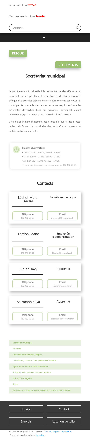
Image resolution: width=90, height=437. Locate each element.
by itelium (40, 435)
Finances (17, 348)
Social (15, 384)
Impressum (66, 431)
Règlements (68, 65)
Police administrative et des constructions (32, 372)
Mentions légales (51, 431)
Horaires (26, 409)
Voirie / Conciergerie (22, 378)
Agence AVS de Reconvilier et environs (30, 366)
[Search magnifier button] (77, 28)
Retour (18, 53)
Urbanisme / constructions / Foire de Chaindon (34, 360)
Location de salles (64, 421)
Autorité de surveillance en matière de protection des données (42, 390)
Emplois (26, 421)
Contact (64, 409)
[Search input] (43, 28)
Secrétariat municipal (22, 342)
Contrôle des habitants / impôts (27, 354)
